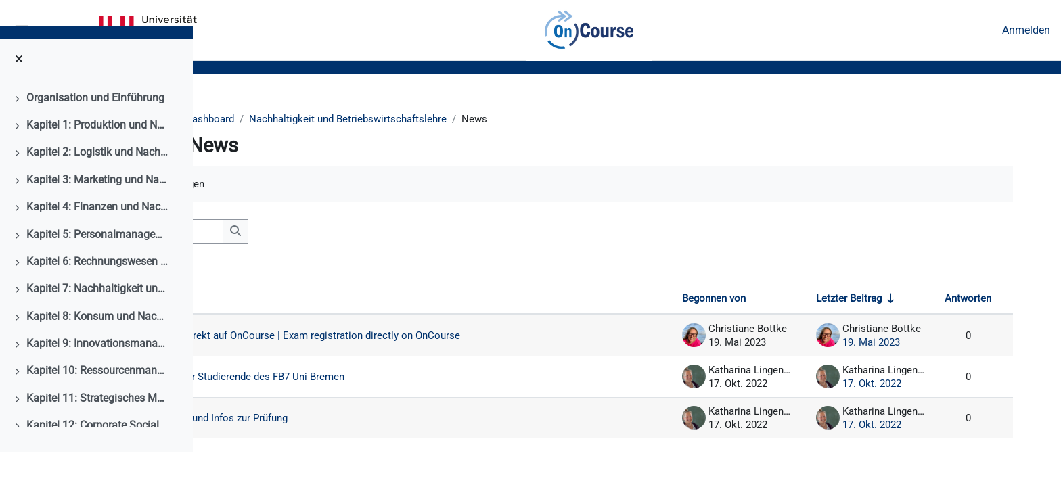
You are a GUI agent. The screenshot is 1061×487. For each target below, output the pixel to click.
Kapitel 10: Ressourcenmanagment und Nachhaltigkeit (97, 405)
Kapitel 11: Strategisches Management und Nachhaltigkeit (97, 433)
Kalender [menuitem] (72, 30)
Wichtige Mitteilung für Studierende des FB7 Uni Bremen (419, 392)
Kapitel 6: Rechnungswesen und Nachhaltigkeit (97, 296)
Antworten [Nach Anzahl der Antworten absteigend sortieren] (967, 301)
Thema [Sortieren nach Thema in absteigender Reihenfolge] (274, 301)
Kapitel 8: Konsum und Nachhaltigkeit (97, 351)
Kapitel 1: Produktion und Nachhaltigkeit (97, 160)
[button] (248, 234)
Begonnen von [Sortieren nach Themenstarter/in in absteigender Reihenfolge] (711, 301)
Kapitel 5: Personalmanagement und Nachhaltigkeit (97, 268)
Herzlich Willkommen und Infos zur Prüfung (390, 433)
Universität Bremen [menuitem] (148, 30)
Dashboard (308, 119)
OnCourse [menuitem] (588, 30)
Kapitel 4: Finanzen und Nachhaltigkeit (97, 241)
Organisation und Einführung (95, 132)
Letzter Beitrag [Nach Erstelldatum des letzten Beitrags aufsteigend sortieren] (847, 301)
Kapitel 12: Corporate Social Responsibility (97, 460)
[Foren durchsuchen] (338, 234)
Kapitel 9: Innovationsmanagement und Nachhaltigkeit (97, 378)
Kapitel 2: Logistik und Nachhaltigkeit (97, 187)
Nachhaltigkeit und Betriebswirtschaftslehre (454, 119)
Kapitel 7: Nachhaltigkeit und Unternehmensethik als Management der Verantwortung (97, 323)
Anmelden (1026, 30)
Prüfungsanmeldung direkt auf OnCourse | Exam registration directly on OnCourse (456, 344)
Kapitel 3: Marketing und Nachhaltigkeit (97, 214)
